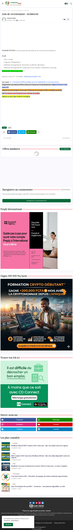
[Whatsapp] (31, 132)
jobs (9, 10)
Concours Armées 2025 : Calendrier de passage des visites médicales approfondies (39, 476)
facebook (19, 420)
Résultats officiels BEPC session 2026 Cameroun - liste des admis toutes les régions (39, 446)
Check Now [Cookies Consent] (14, 520)
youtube (56, 424)
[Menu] (2, 3)
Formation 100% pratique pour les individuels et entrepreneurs (35, 82)
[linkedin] (33, 503)
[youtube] (36, 503)
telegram (19, 429)
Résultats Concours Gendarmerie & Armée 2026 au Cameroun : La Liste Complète (39, 466)
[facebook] (30, 503)
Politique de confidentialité (43, 523)
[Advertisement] (36, 36)
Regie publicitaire (59, 523)
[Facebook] (12, 132)
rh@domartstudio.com (32, 76)
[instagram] (39, 503)
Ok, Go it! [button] (8, 524)
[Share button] (39, 132)
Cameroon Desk (36, 529)
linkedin (56, 429)
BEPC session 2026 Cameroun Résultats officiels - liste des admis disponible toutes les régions (40, 456)
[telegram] (42, 503)
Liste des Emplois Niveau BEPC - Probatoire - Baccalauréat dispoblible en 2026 (38, 486)
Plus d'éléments (65, 149)
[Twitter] (22, 132)
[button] (66, 4)
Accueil (4, 10)
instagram (19, 424)
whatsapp (56, 420)
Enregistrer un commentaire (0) (36, 201)
